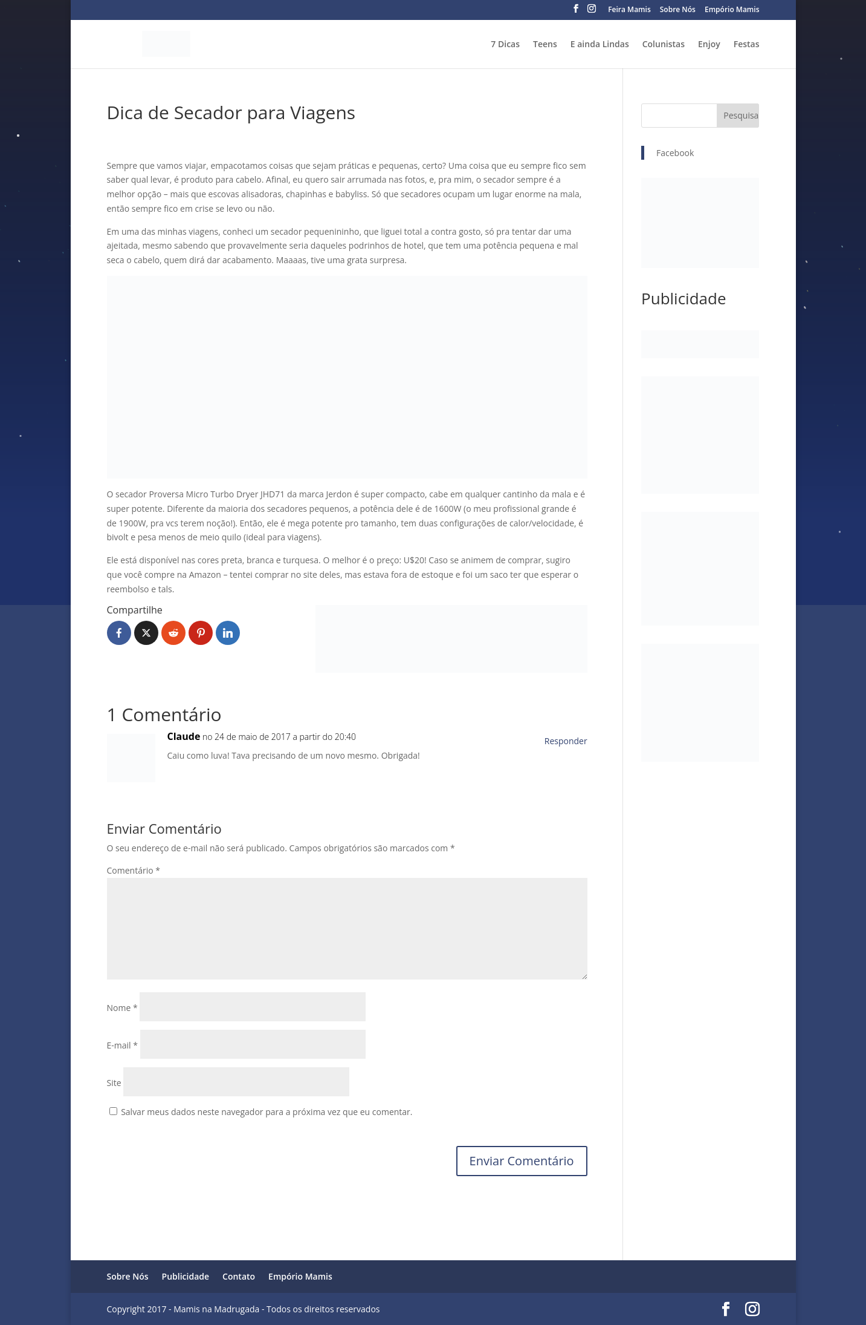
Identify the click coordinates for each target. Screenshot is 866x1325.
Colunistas (663, 45)
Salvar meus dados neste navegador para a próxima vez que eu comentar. (266, 1111)
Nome (122, 1007)
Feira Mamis (629, 10)
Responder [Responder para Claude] (565, 741)
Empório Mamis (732, 10)
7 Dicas (505, 45)
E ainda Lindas (599, 45)
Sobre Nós (678, 10)
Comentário (133, 870)
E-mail (122, 1045)
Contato (238, 1276)
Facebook (675, 153)
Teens (545, 45)
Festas (747, 45)
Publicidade (186, 1276)
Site (114, 1082)
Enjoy (709, 45)
